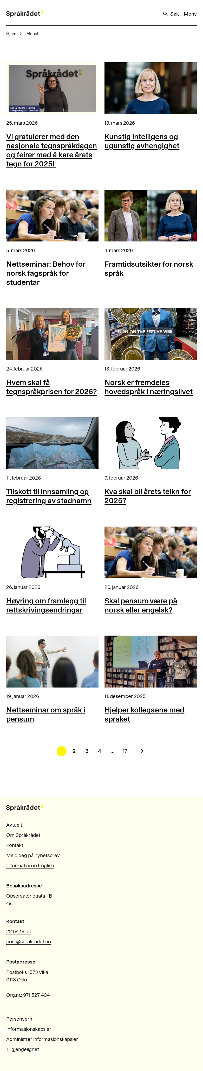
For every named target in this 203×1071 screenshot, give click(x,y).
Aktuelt (14, 825)
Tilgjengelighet (22, 1049)
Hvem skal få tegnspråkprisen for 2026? (51, 387)
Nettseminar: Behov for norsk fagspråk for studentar (46, 273)
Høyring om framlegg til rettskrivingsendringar (46, 605)
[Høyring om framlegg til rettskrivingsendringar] (52, 552)
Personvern (19, 1019)
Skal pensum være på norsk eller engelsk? (140, 605)
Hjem (11, 33)
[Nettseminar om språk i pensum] (52, 662)
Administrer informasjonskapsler (42, 1039)
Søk (170, 14)
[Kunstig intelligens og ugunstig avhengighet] (150, 88)
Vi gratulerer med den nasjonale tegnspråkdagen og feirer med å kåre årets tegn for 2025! (51, 150)
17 (125, 751)
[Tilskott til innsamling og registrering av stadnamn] (52, 443)
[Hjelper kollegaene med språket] (150, 662)
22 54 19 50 (18, 931)
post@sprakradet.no (28, 942)
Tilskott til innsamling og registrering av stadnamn (48, 496)
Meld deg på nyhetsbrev (33, 855)
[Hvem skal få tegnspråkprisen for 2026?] (52, 334)
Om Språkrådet (23, 835)
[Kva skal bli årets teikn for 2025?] (150, 443)
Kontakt (14, 845)
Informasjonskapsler (28, 1029)
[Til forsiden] (24, 14)
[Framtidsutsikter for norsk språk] (150, 216)
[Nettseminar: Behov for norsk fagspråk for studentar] (52, 216)
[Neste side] (141, 751)
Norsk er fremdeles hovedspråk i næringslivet (148, 387)
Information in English (30, 865)
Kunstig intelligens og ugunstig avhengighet (141, 141)
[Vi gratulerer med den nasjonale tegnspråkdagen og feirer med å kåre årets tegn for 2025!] (52, 88)
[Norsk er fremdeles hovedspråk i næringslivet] (150, 334)
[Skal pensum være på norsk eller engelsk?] (150, 552)
